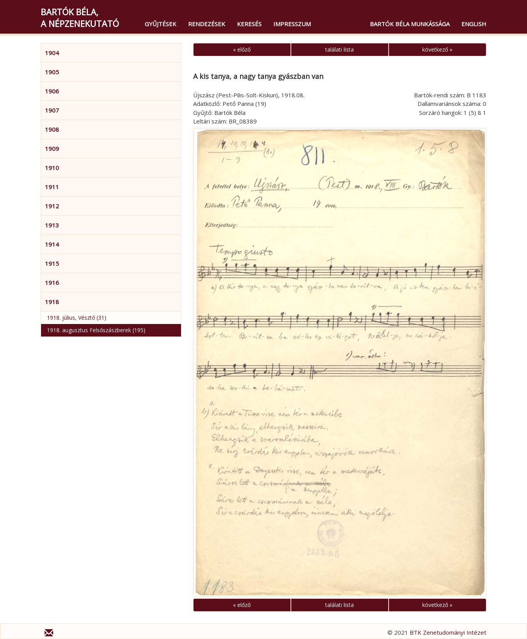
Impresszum (292, 24)
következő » (437, 49)
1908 (52, 129)
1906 (52, 91)
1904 (52, 53)
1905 (52, 72)
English (473, 24)
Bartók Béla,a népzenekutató (80, 17)
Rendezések (206, 24)
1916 (52, 282)
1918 (52, 302)
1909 (52, 148)
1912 (52, 206)
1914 (52, 244)
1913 (52, 225)
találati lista (339, 49)
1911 (52, 187)
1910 (52, 168)
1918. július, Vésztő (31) (76, 317)
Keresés (249, 24)
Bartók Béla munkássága (410, 24)
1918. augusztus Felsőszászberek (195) (96, 330)
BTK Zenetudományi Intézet (448, 632)
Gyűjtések (160, 24)
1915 (52, 263)
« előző (242, 49)
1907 (52, 110)
